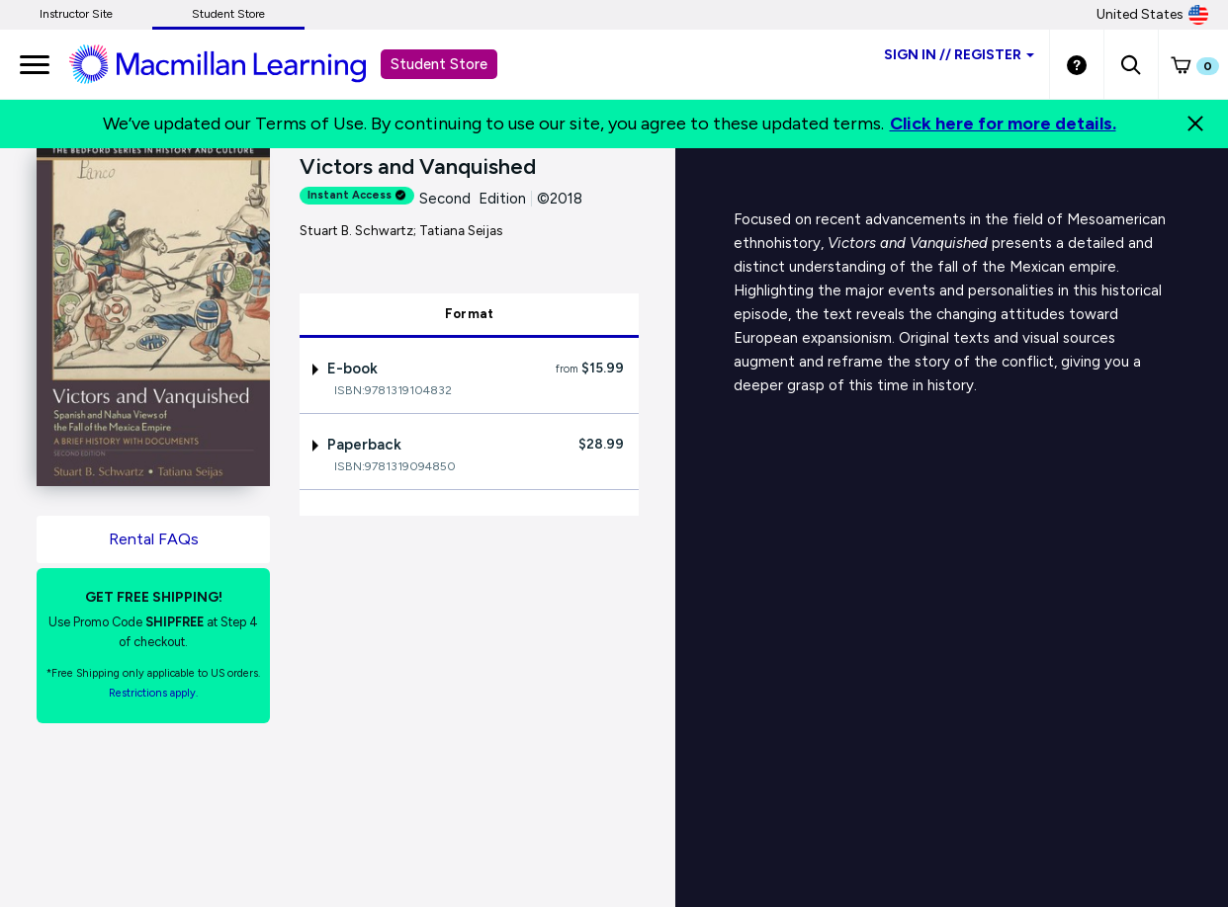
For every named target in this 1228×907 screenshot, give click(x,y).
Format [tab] (469, 313)
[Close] (1195, 123)
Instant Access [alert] (356, 195)
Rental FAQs (154, 539)
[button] (1130, 64)
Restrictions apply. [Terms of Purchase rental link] (153, 693)
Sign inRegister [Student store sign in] (959, 54)
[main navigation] (34, 64)
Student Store (228, 14)
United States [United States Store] (1152, 15)
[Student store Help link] (1077, 64)
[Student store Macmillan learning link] (232, 63)
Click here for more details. (1003, 123)
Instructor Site (76, 14)
